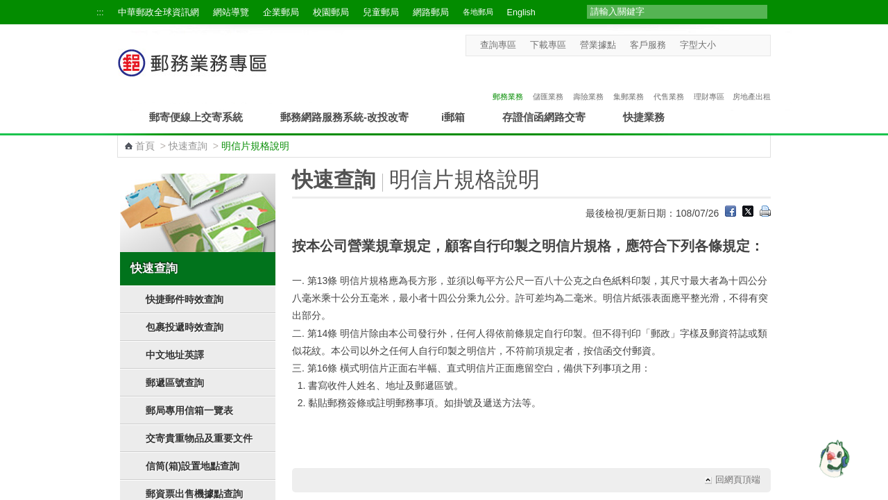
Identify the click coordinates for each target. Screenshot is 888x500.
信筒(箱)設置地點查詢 (192, 466)
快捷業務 (644, 117)
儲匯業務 (548, 81)
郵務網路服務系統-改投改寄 (344, 117)
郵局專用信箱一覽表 (189, 410)
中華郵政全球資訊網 (158, 12)
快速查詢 (188, 145)
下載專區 (548, 45)
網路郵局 (431, 12)
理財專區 (709, 81)
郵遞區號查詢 (175, 382)
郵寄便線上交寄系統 (196, 117)
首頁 (145, 145)
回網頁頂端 (737, 480)
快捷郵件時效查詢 (184, 299)
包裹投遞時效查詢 (184, 327)
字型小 (724, 45)
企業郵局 (281, 12)
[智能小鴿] (832, 458)
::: (100, 12)
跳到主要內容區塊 (7, 7)
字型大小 (698, 45)
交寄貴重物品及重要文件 (199, 438)
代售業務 (668, 81)
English (521, 12)
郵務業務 (507, 81)
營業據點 (598, 45)
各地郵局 (478, 12)
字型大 (751, 45)
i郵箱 (453, 117)
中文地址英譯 (175, 354)
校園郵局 (331, 12)
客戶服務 (648, 45)
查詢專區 (498, 45)
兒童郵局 (381, 12)
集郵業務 (628, 81)
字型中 (738, 45)
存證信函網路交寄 (544, 117)
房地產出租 (752, 81)
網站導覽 (231, 12)
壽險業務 (588, 81)
